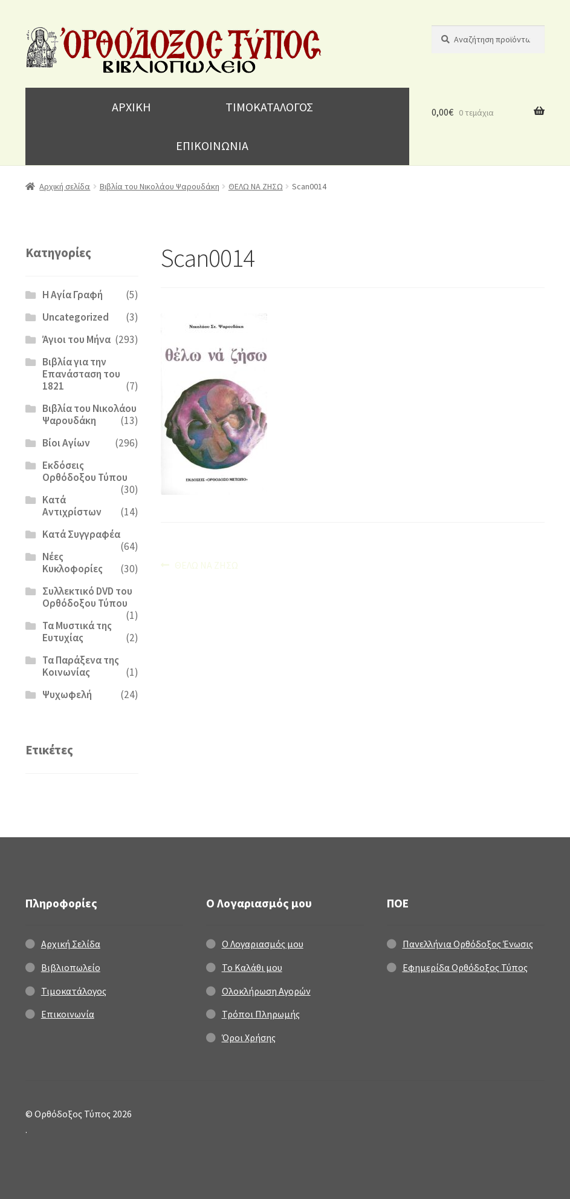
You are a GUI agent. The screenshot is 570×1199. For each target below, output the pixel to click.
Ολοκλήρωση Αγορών (266, 991)
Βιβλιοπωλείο (70, 967)
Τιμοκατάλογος (73, 991)
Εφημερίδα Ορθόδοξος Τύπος (465, 967)
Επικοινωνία (67, 1014)
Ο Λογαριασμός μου (262, 944)
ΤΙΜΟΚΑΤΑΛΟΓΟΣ (269, 106)
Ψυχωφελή (67, 694)
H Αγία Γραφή (72, 294)
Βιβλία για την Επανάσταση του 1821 (81, 374)
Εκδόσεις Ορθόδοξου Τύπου (85, 471)
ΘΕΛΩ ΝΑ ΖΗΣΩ (255, 186)
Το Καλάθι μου (252, 967)
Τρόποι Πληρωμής (261, 1014)
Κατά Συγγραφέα (81, 534)
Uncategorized (75, 317)
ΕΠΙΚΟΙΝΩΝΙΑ (212, 145)
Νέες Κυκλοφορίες (72, 562)
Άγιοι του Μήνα (76, 339)
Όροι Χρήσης (249, 1037)
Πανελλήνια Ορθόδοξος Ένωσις (468, 944)
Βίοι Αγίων (66, 442)
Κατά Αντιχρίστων (72, 505)
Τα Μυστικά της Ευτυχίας (77, 631)
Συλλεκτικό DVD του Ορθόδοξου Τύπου (87, 597)
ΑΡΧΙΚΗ (131, 106)
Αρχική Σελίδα (70, 944)
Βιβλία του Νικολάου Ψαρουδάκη (159, 186)
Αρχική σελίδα (64, 186)
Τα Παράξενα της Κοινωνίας (80, 666)
